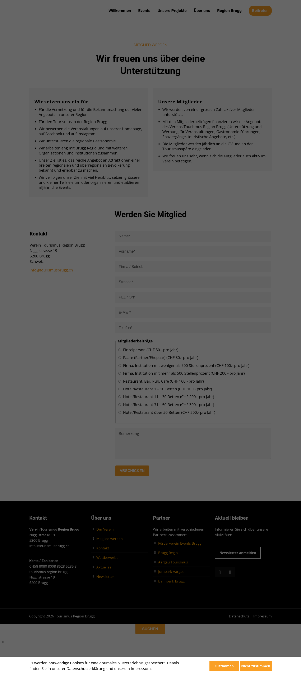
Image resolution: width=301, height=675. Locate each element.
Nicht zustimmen (255, 666)
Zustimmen (224, 666)
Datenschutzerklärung (85, 668)
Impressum (141, 668)
